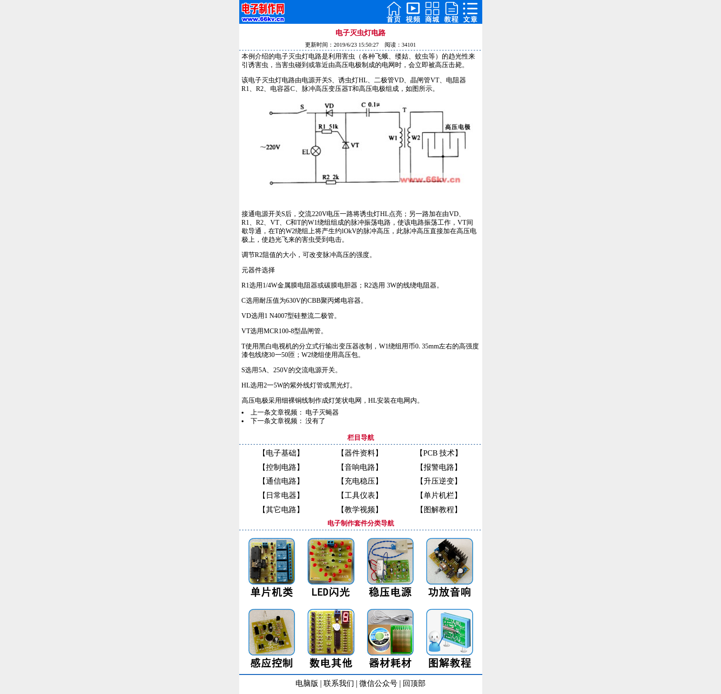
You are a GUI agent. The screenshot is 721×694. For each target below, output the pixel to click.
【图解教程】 (439, 510)
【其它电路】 (281, 510)
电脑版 (306, 683)
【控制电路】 (281, 467)
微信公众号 (378, 683)
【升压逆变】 (439, 481)
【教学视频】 (360, 510)
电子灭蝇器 (322, 412)
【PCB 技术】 (439, 453)
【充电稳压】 (360, 481)
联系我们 (339, 683)
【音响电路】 (360, 467)
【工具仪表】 (360, 495)
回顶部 (414, 683)
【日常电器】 (281, 495)
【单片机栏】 (439, 495)
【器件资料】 (360, 453)
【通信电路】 (281, 481)
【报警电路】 (439, 467)
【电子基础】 (281, 453)
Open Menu (470, 12)
